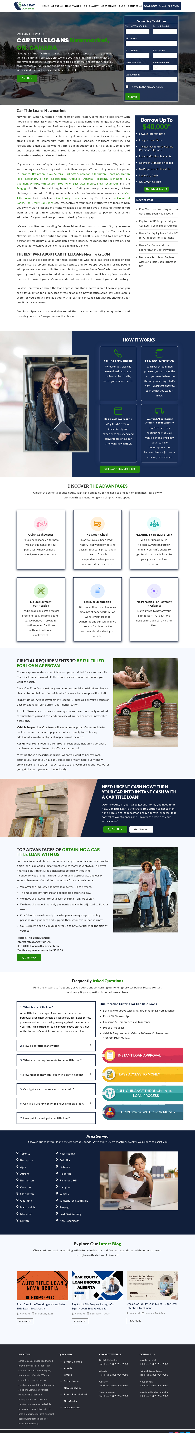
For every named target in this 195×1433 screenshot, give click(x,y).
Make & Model (161, 25)
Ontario (68, 1368)
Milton (44, 177)
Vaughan (22, 182)
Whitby (34, 182)
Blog (122, 6)
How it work (73, 6)
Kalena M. (25, 1307)
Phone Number (161, 61)
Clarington (99, 172)
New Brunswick (72, 1381)
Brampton (38, 172)
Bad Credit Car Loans (39, 201)
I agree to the (147, 85)
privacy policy (155, 85)
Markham (31, 177)
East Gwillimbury (84, 182)
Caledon (85, 172)
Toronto (25, 172)
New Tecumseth (107, 182)
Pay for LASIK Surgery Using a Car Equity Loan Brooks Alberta (93, 1300)
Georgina (113, 172)
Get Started (141, 823)
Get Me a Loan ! (156, 188)
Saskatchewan (71, 1375)
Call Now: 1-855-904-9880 (161, 5)
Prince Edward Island (75, 1388)
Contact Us (135, 6)
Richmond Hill (119, 177)
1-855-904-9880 (119, 1357)
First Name (132, 49)
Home (45, 6)
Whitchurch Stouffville (56, 182)
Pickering (101, 177)
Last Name (159, 49)
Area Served (108, 6)
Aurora (58, 172)
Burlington (71, 172)
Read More (25, 1315)
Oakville (74, 177)
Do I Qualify (91, 6)
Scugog (21, 186)
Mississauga (59, 177)
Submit (132, 95)
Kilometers (131, 37)
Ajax (49, 172)
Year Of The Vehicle (136, 25)
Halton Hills (27, 1201)
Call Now (27, 78)
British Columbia (73, 1355)
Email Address (133, 61)
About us (56, 6)
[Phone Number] (165, 66)
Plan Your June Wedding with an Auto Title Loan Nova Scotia (41, 1300)
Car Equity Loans (67, 196)
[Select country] (157, 66)
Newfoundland (72, 1401)
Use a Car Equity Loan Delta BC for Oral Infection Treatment (152, 1299)
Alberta (68, 1362)
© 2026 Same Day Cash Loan (21, 1428)
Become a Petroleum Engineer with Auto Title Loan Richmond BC (157, 260)
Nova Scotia (70, 1394)
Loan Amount (132, 73)
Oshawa (87, 177)
